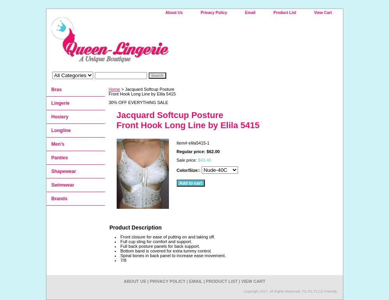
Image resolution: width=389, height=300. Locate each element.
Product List (285, 13)
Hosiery (60, 117)
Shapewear (64, 171)
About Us (174, 13)
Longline (61, 130)
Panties (60, 158)
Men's (58, 144)
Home (114, 89)
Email (250, 13)
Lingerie (61, 103)
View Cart (323, 13)
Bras (57, 89)
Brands (59, 198)
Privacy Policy (214, 13)
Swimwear (63, 185)
